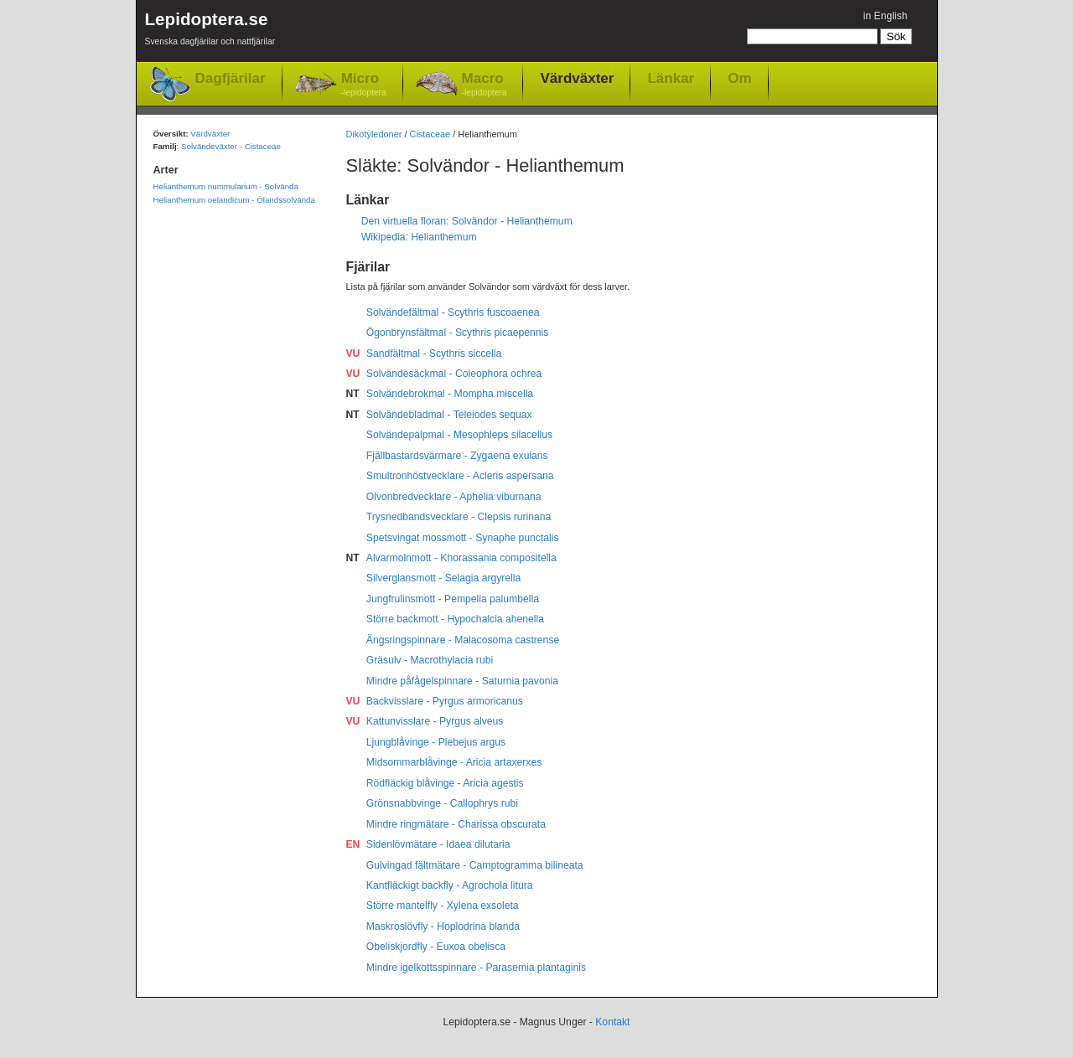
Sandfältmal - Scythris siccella (433, 353)
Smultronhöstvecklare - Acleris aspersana (460, 476)
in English (885, 16)
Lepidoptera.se (210, 31)
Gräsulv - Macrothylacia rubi (429, 660)
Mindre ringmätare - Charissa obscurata (456, 824)
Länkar (670, 77)
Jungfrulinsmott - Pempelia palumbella (452, 599)
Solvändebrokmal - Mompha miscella (449, 394)
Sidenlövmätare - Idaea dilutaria (438, 844)
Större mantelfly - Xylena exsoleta (442, 905)
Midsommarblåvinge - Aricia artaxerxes (454, 762)
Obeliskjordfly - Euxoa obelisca (435, 946)
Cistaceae (430, 134)
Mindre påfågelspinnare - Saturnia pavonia (462, 681)
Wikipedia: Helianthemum (419, 237)
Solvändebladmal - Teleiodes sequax (449, 415)
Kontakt (612, 1022)
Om (739, 77)
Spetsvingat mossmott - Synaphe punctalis (462, 538)
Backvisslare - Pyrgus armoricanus (444, 701)
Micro (363, 85)
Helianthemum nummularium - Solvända (225, 186)
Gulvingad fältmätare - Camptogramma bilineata (474, 865)
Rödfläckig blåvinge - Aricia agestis (445, 783)
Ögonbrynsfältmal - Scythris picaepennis (457, 332)
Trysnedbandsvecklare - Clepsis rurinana (459, 517)
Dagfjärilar (230, 78)
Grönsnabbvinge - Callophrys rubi (442, 803)
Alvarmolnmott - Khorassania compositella (461, 558)
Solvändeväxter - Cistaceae (231, 146)
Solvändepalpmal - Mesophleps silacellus (459, 435)
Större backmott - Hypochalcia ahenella (455, 619)
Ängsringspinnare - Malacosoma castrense (462, 640)
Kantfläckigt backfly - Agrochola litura (449, 885)
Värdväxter (577, 77)
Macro (484, 85)
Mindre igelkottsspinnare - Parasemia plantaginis (476, 967)
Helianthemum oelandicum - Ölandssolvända (234, 199)
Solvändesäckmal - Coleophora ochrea (454, 373)
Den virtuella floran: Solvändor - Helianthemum (467, 221)
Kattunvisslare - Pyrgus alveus (435, 721)
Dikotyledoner (374, 134)
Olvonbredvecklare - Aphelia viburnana (454, 497)
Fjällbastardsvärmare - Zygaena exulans (457, 456)
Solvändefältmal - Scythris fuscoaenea (453, 312)
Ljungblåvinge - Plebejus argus (435, 742)
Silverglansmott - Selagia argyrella (443, 578)
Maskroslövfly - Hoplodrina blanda (443, 926)
